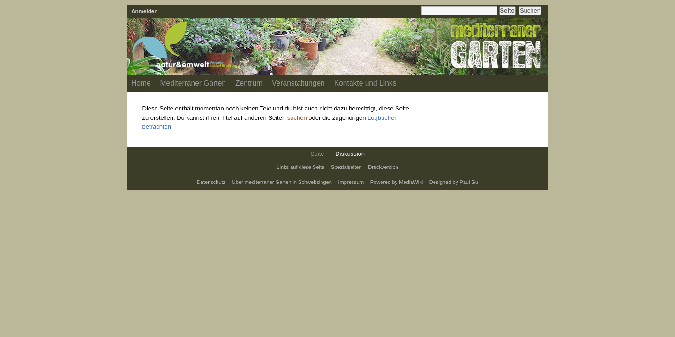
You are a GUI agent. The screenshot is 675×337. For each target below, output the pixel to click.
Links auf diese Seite (300, 167)
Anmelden (144, 11)
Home (141, 83)
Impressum (351, 182)
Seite (317, 153)
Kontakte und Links (365, 83)
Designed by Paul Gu (453, 182)
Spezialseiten (346, 167)
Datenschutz (211, 182)
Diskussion (350, 153)
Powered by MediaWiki (396, 182)
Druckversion (383, 167)
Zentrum (248, 83)
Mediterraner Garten (193, 83)
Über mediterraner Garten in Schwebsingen (282, 182)
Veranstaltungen (298, 83)
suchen (297, 117)
